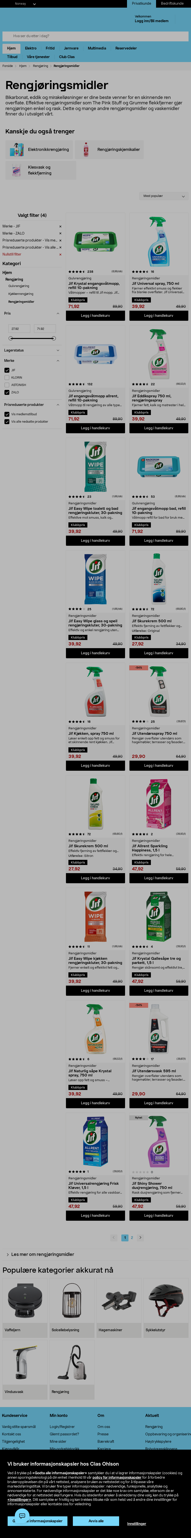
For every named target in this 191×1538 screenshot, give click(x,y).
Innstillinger (136, 1524)
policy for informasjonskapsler (117, 1477)
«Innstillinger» (19, 1500)
